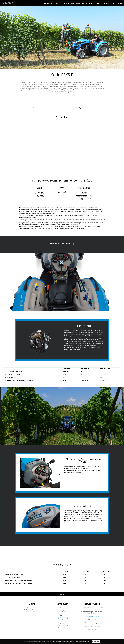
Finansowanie (65, 3)
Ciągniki (78, 3)
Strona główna (48, 3)
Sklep (113, 3)
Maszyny (97, 3)
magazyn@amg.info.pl (92, 616)
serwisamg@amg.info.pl (92, 626)
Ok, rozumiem (95, 641)
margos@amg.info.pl (62, 618)
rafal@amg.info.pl (62, 626)
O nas (56, 3)
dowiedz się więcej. (85, 641)
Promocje (119, 3)
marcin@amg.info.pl (62, 610)
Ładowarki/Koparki (87, 3)
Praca (72, 3)
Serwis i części (105, 3)
